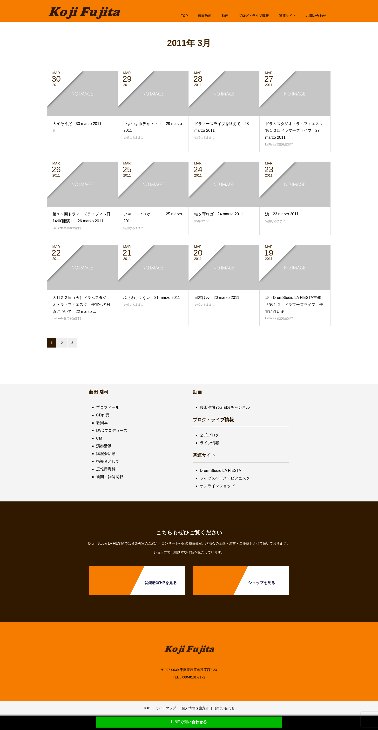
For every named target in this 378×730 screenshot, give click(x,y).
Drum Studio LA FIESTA (220, 470)
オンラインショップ (217, 486)
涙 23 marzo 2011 (282, 214)
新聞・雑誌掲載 (109, 477)
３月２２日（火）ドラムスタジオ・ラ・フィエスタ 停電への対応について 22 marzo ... (81, 305)
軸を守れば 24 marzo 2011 (218, 214)
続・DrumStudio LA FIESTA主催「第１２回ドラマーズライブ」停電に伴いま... (294, 305)
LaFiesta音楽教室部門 (279, 144)
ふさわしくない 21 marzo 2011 (151, 298)
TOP (184, 16)
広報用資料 (105, 469)
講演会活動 (105, 454)
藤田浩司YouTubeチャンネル (225, 407)
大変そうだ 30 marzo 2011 (77, 124)
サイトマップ (166, 708)
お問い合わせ (225, 708)
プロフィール (107, 407)
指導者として (107, 461)
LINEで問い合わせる (189, 722)
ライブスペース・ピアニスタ (225, 478)
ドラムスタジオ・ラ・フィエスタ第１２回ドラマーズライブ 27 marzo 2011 (294, 131)
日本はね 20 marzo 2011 (216, 298)
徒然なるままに (133, 137)
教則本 (102, 423)
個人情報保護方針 (195, 708)
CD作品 (102, 415)
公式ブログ (209, 435)
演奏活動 (104, 446)
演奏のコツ (201, 221)
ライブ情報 (209, 443)
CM (99, 438)
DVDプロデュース (112, 430)
